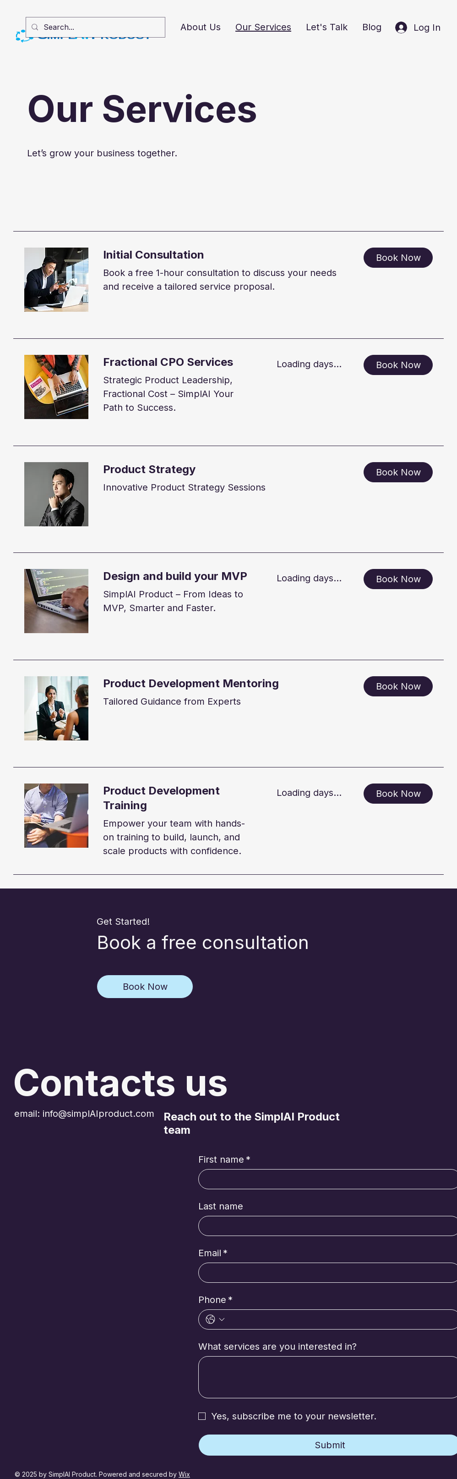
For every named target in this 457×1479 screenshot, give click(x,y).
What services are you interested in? (277, 1346)
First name (224, 1159)
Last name (220, 1206)
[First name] (327, 1179)
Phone (215, 1300)
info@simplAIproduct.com (98, 1113)
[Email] (327, 1272)
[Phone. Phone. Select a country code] (215, 1319)
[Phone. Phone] (340, 1319)
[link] (226, 255)
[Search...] (95, 27)
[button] (398, 258)
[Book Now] (145, 987)
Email (213, 1253)
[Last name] (327, 1226)
